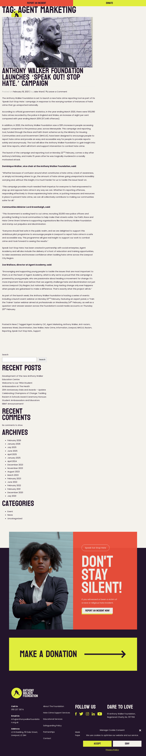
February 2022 (14, 485)
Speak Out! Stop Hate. (22, 331)
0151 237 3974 (17, 709)
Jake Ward (38, 91)
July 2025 (11, 447)
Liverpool (72, 327)
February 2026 (14, 440)
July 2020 (11, 495)
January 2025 (14, 457)
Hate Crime (50, 327)
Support (37, 331)
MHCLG (80, 327)
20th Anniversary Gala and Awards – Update (24, 389)
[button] (140, 730)
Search (5, 354)
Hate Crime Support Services (56, 712)
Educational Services (52, 719)
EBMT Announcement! (13, 403)
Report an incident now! (97, 623)
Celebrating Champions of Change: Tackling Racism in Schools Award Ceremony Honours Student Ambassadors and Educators (24, 397)
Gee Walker (38, 327)
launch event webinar (24, 299)
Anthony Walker (70, 324)
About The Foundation (53, 706)
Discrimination (25, 327)
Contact (126, 15)
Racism (88, 327)
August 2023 (13, 471)
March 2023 (13, 475)
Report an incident (36, 3)
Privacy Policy (112, 749)
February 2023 (14, 478)
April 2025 (12, 454)
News (114, 15)
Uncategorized (14, 518)
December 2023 (15, 464)
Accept (97, 743)
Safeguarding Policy (52, 725)
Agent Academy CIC (36, 324)
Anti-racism (84, 324)
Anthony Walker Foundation (38, 125)
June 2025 (12, 450)
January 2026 (13, 443)
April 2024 (12, 461)
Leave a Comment (58, 91)
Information (61, 327)
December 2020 (15, 492)
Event (10, 511)
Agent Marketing (54, 324)
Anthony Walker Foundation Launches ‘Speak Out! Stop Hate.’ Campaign (42, 77)
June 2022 (12, 482)
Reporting (6, 331)
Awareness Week (10, 327)
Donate (109, 3)
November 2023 (15, 468)
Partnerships (100, 15)
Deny (127, 743)
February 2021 (14, 489)
